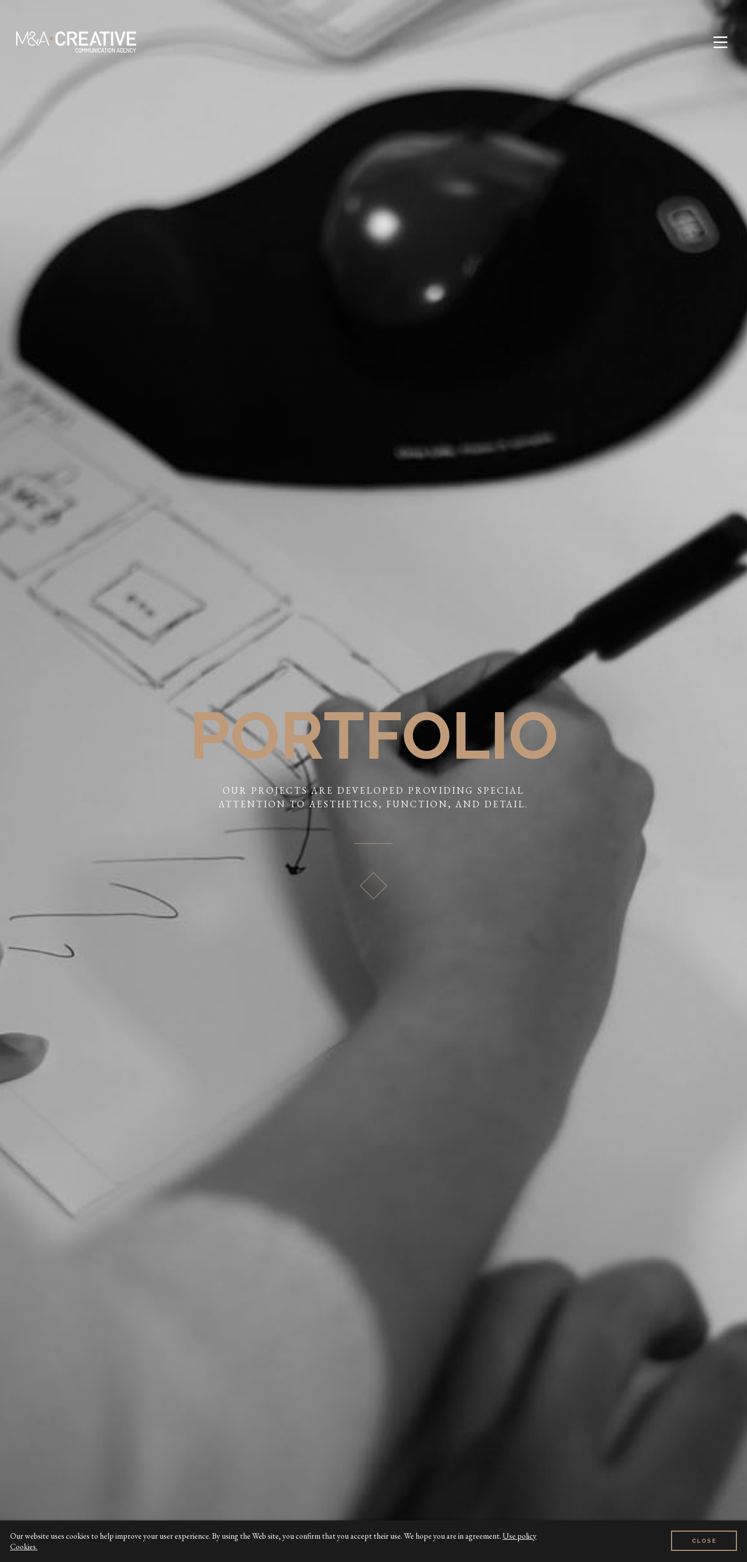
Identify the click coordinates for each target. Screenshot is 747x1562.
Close (704, 1541)
